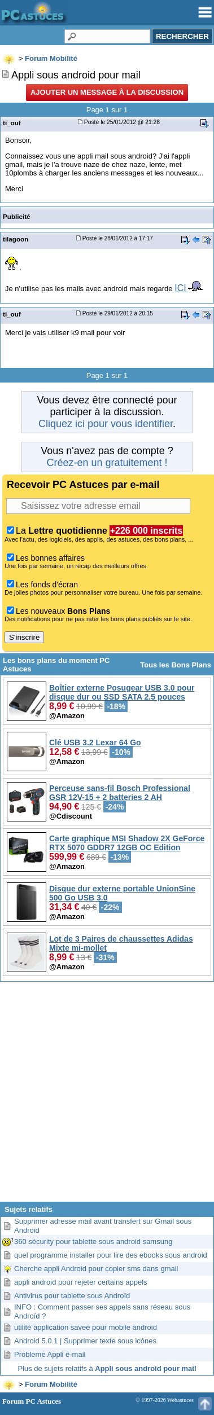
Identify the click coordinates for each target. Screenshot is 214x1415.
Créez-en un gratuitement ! (106, 462)
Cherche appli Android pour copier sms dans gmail (96, 1268)
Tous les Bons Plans (175, 665)
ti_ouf (12, 122)
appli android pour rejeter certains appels (80, 1282)
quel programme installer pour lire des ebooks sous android (110, 1255)
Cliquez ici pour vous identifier (105, 423)
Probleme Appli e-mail (49, 1354)
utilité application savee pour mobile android (85, 1327)
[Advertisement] (107, 1096)
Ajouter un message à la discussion (107, 92)
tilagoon (15, 239)
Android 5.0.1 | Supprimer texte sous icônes (85, 1341)
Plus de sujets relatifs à (107, 1368)
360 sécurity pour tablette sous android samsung (93, 1241)
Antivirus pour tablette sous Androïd (72, 1295)
